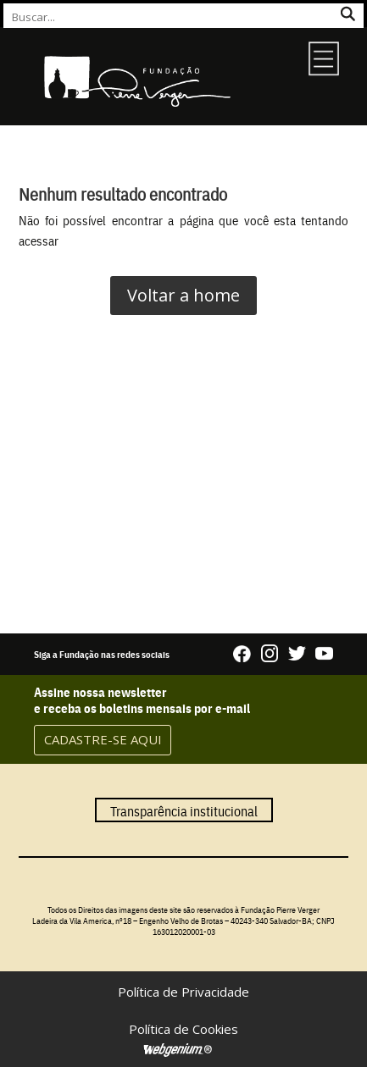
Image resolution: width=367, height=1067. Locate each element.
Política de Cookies (183, 1028)
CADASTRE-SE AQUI (103, 739)
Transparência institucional (184, 809)
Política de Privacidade (183, 991)
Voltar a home (183, 295)
